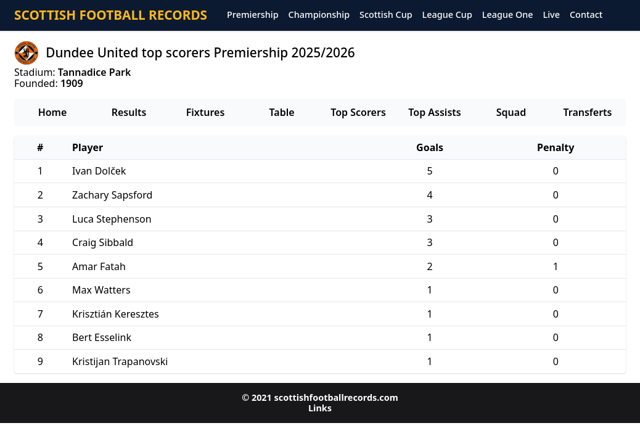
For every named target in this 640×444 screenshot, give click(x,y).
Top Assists (434, 112)
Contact (586, 15)
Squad (511, 112)
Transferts (587, 112)
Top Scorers (358, 112)
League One (507, 15)
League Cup (447, 15)
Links (320, 408)
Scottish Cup (385, 15)
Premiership (253, 15)
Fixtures (205, 112)
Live (551, 15)
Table (281, 112)
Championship (319, 15)
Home (52, 112)
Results (129, 112)
